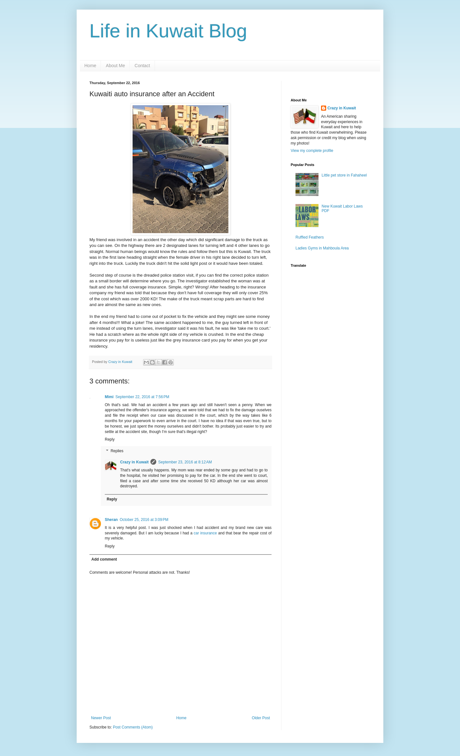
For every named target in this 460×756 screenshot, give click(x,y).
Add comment (104, 559)
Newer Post (101, 718)
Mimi (109, 397)
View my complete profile (312, 150)
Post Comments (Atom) (133, 727)
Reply (110, 439)
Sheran (111, 519)
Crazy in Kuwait (134, 462)
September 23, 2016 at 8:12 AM (185, 462)
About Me (115, 65)
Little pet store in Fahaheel (344, 175)
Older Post (261, 718)
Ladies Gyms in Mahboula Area (322, 248)
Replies (117, 451)
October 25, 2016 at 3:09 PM (144, 519)
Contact (142, 65)
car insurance (206, 533)
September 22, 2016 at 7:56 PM (142, 397)
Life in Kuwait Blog (168, 31)
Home (90, 65)
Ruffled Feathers (309, 237)
